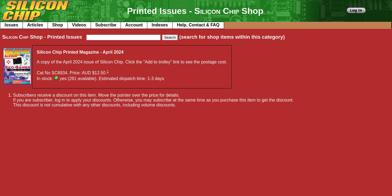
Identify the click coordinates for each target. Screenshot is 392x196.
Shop (57, 25)
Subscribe (105, 25)
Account (134, 25)
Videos (79, 25)
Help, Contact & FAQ (198, 25)
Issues (11, 25)
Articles (35, 25)
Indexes (160, 25)
